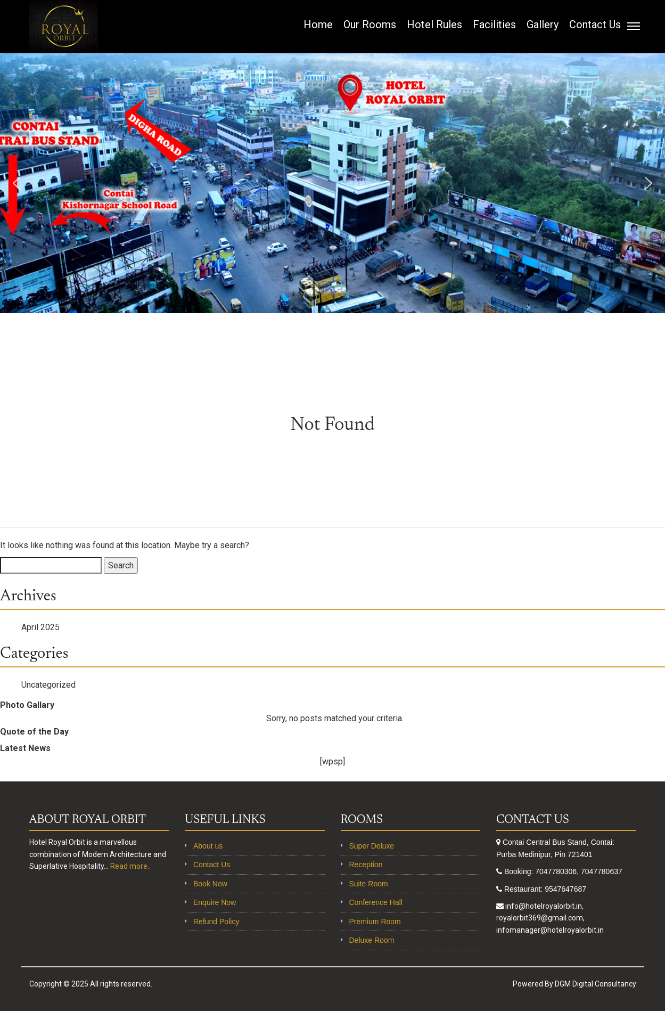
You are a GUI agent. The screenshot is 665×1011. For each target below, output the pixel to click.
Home (318, 24)
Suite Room (368, 883)
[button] (16, 183)
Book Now (210, 883)
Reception (366, 864)
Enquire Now (214, 902)
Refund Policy (216, 921)
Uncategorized (48, 685)
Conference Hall (376, 902)
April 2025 (40, 627)
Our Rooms (369, 24)
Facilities (494, 24)
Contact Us (595, 24)
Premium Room (375, 921)
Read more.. (130, 866)
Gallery (543, 24)
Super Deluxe (372, 846)
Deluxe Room (372, 940)
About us (208, 846)
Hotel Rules (434, 24)
